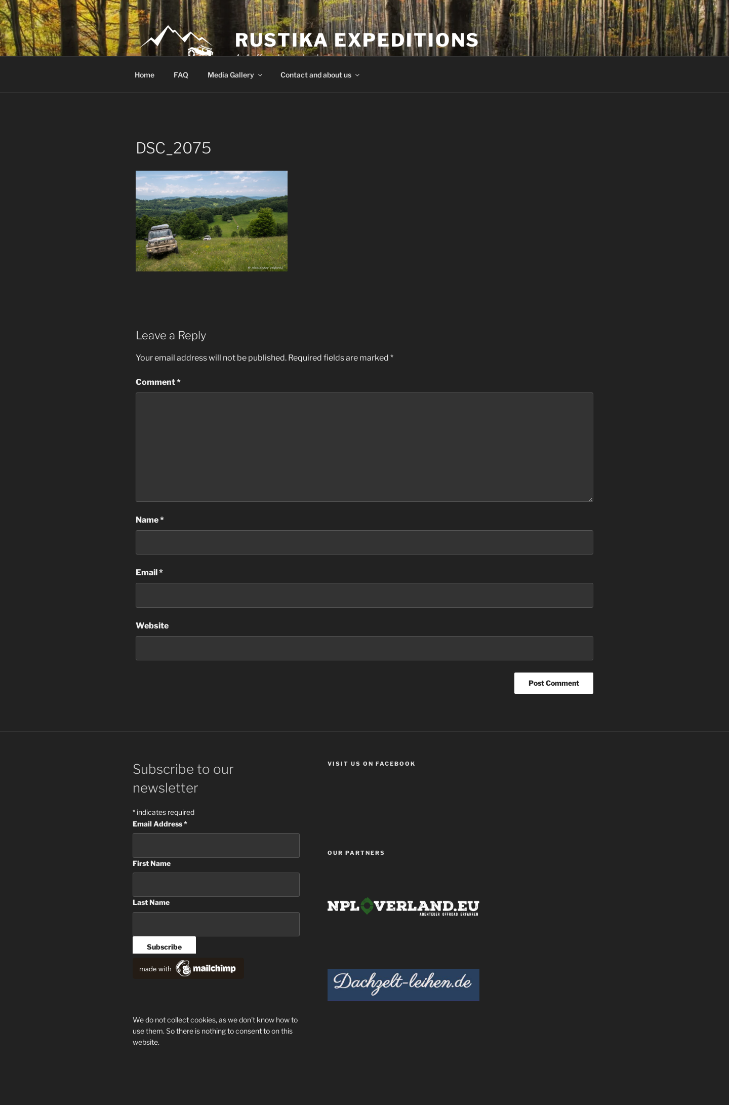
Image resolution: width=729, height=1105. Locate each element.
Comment (158, 382)
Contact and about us (320, 74)
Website (152, 625)
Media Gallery (236, 74)
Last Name (151, 902)
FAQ (181, 74)
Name (150, 520)
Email (149, 572)
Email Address (160, 823)
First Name (152, 863)
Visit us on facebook (372, 763)
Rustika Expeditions (357, 40)
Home (144, 74)
